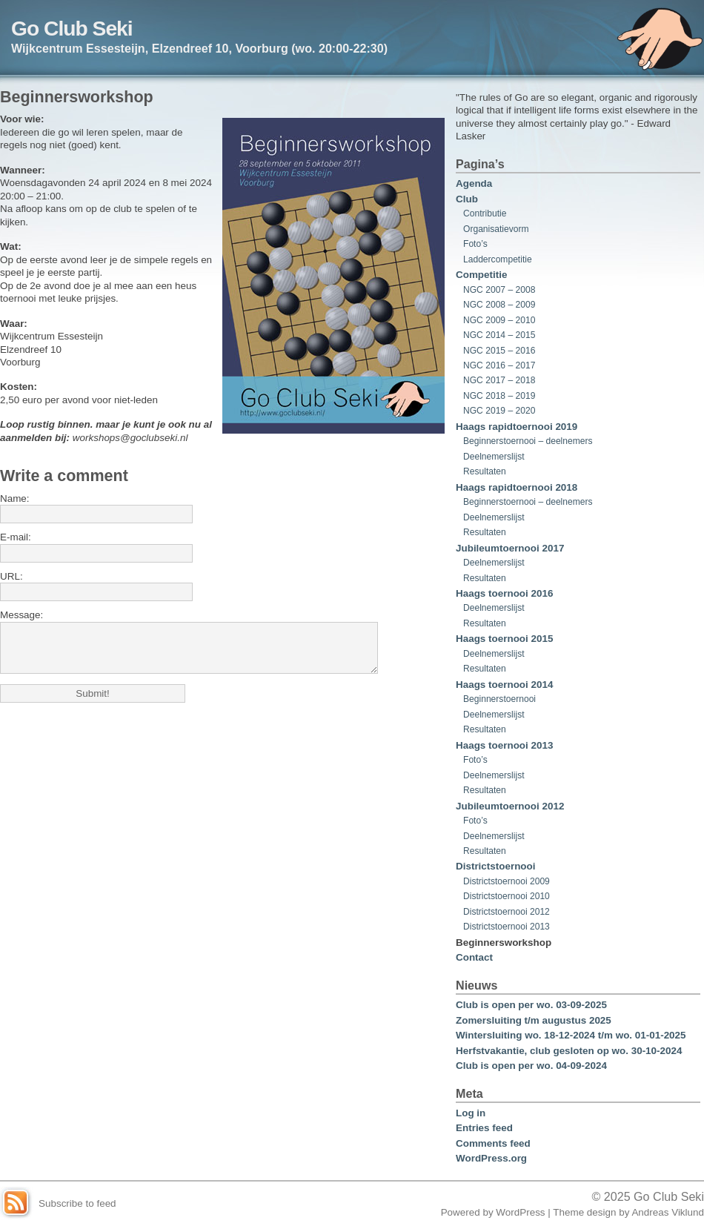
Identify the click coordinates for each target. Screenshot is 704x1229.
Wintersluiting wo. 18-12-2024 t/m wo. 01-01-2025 (571, 1035)
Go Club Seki (72, 28)
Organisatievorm (496, 229)
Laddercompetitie (497, 259)
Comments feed (493, 1143)
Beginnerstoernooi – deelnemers (528, 441)
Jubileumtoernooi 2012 (510, 806)
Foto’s (475, 244)
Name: (15, 498)
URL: (11, 576)
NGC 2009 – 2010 (499, 320)
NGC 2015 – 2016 (499, 350)
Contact (474, 957)
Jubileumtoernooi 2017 (510, 548)
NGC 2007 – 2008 (499, 290)
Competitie (481, 274)
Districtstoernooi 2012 (506, 912)
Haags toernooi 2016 (504, 593)
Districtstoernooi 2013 (506, 926)
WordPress (520, 1212)
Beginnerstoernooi (499, 699)
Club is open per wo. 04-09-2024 (531, 1065)
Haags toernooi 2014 (504, 684)
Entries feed (484, 1127)
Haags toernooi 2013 (504, 745)
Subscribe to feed (77, 1203)
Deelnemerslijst (494, 456)
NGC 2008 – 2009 (499, 304)
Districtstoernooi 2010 (506, 896)
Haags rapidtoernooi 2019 (516, 426)
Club (467, 199)
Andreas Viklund (667, 1212)
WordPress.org (491, 1158)
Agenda (474, 183)
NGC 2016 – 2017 (499, 365)
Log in (470, 1113)
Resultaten (484, 471)
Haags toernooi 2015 (504, 638)
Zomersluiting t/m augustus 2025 (533, 1020)
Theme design (584, 1212)
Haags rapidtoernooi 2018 (516, 487)
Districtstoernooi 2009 (506, 881)
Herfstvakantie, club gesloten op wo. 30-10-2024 (569, 1050)
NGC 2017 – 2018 (499, 380)
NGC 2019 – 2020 (499, 410)
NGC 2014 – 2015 (499, 335)
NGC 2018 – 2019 (499, 396)
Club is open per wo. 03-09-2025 (531, 1004)
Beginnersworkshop (503, 942)
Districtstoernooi (496, 866)
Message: (21, 614)
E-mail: (15, 537)
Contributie (484, 213)
